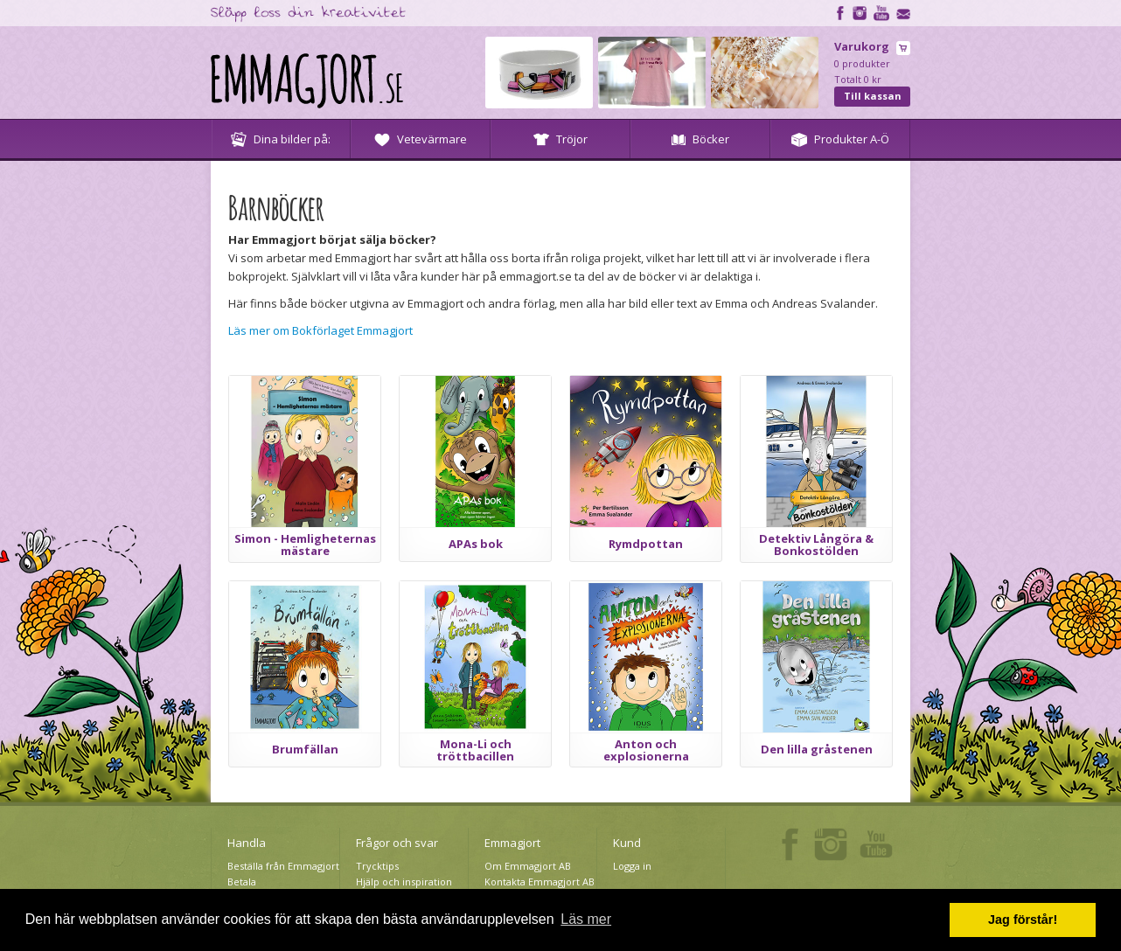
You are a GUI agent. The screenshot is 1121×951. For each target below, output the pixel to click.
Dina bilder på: (281, 139)
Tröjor (560, 139)
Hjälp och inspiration (404, 881)
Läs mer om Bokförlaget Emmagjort (320, 330)
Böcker (700, 139)
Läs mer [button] (585, 919)
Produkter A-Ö (840, 139)
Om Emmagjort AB (527, 865)
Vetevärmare (420, 139)
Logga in (632, 865)
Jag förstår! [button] (1022, 920)
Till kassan (873, 95)
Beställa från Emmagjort (283, 865)
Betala (241, 881)
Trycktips (377, 865)
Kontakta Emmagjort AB (539, 881)
